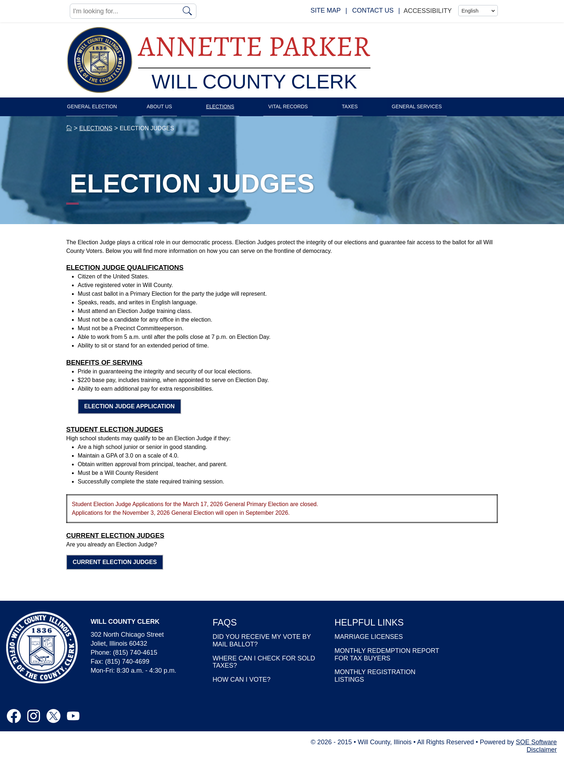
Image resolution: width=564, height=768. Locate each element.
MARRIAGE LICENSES (369, 644)
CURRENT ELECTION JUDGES (115, 569)
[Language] (478, 11)
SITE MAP (325, 10)
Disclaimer (542, 756)
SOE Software (536, 749)
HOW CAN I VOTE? (241, 687)
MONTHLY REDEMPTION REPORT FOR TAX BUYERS (387, 662)
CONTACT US (373, 10)
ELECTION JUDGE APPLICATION (129, 414)
